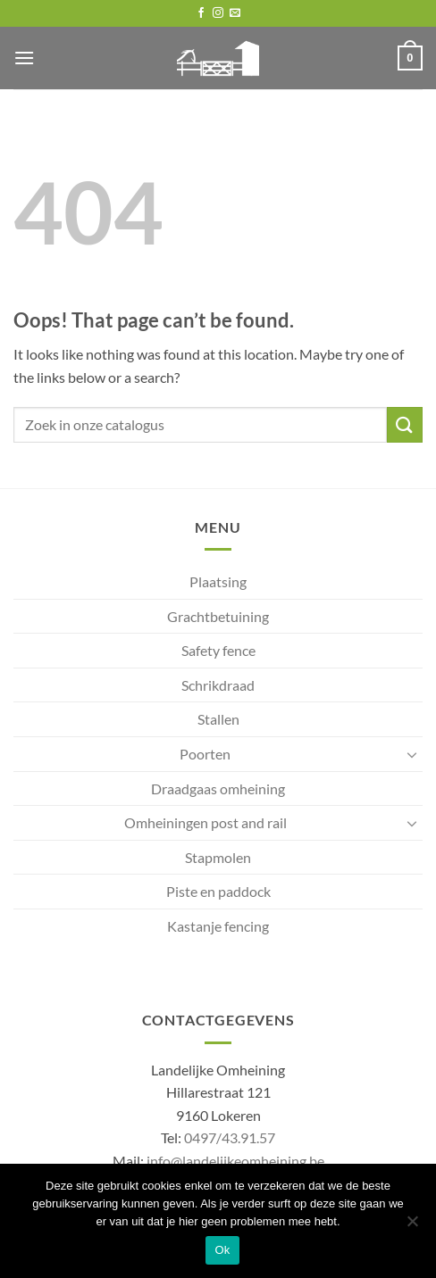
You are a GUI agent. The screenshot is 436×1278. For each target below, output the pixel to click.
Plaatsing (218, 581)
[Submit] (405, 424)
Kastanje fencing (218, 925)
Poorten (205, 753)
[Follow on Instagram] (218, 13)
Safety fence (218, 650)
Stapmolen (218, 857)
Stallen (218, 718)
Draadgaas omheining (218, 788)
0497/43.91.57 (229, 1137)
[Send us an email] (235, 13)
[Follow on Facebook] (201, 13)
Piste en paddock (218, 891)
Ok (222, 1250)
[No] (412, 1226)
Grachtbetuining (218, 616)
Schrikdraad (218, 684)
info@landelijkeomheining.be (235, 1160)
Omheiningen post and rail (205, 822)
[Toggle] (412, 754)
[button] (24, 57)
